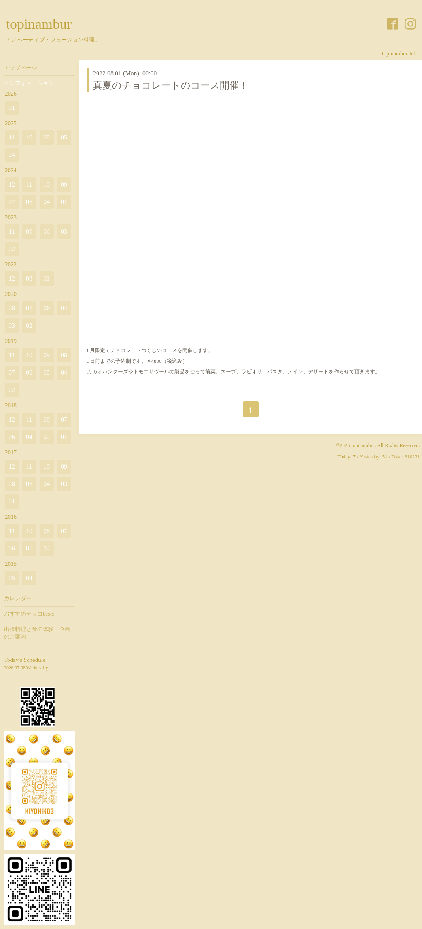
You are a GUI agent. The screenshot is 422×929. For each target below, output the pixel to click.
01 (12, 107)
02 (12, 248)
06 (29, 201)
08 (29, 278)
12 (12, 184)
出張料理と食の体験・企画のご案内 (37, 632)
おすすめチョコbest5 (29, 614)
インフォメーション (29, 83)
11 (12, 137)
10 (29, 137)
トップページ (20, 68)
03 (64, 231)
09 (47, 137)
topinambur (39, 24)
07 (12, 201)
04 (12, 154)
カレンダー (18, 598)
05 (64, 137)
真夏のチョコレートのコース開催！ (170, 85)
